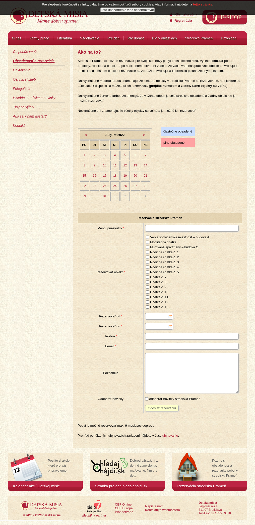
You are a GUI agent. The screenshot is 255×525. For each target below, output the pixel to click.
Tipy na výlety (23, 107)
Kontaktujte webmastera (162, 510)
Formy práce (39, 38)
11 (115, 165)
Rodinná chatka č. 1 (162, 252)
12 (125, 165)
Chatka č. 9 (156, 287)
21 (145, 175)
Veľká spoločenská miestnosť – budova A (177, 237)
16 (94, 175)
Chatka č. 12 (157, 302)
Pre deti (113, 38)
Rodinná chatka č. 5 (162, 272)
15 (84, 175)
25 (115, 186)
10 (104, 165)
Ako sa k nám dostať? (30, 116)
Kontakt (19, 126)
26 (125, 186)
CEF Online (123, 504)
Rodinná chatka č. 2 (162, 257)
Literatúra (64, 38)
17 (104, 175)
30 (94, 196)
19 (125, 175)
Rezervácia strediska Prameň (201, 486)
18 (115, 175)
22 (84, 186)
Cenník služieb (24, 79)
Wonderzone (124, 512)
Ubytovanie (21, 70)
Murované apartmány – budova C (172, 247)
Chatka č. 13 (157, 307)
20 (135, 175)
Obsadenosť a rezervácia (34, 61)
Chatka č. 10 (157, 292)
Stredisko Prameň (199, 38)
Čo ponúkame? (25, 52)
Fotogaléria (21, 89)
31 (104, 196)
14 (145, 165)
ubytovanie (170, 435)
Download (228, 38)
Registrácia (183, 20)
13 (135, 165)
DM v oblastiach (164, 38)
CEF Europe (124, 508)
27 (135, 186)
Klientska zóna (186, 14)
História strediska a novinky (34, 98)
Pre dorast (136, 38)
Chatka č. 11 (157, 297)
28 (145, 186)
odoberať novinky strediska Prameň (172, 399)
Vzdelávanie (89, 38)
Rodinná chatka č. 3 (162, 262)
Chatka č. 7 (156, 277)
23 (94, 186)
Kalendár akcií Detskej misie (36, 486)
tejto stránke (202, 4)
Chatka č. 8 (156, 282)
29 (84, 196)
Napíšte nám (154, 506)
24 (104, 186)
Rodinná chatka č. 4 (162, 267)
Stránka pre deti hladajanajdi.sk (121, 486)
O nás (16, 38)
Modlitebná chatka (161, 242)
